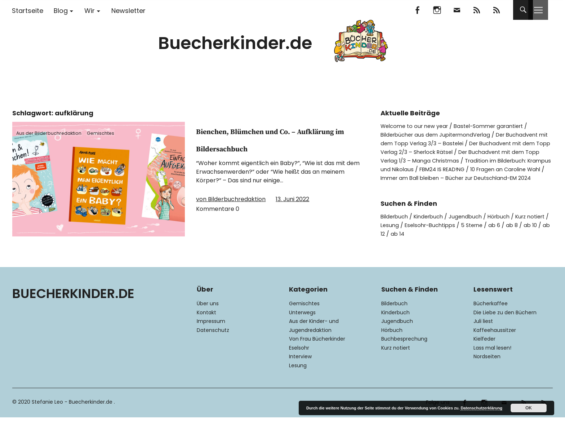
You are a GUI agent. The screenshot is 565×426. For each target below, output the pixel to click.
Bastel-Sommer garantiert (498, 126)
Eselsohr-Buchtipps (458, 234)
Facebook (417, 10)
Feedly (476, 10)
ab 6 (528, 234)
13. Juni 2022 (292, 216)
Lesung (415, 234)
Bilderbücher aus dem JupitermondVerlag (440, 134)
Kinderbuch (433, 225)
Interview (300, 365)
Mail (457, 10)
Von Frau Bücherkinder (317, 347)
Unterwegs (302, 321)
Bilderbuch (396, 225)
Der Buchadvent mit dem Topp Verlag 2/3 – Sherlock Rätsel (462, 147)
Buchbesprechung (404, 347)
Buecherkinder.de (235, 43)
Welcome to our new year (417, 126)
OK (528, 408)
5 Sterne (504, 234)
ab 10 (397, 242)
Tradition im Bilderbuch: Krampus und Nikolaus (463, 164)
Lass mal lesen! (492, 356)
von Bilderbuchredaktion (231, 216)
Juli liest (483, 329)
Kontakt (206, 321)
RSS (496, 10)
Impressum (211, 329)
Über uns (208, 312)
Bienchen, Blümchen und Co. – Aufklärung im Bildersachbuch (275, 147)
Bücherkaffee (490, 312)
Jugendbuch (472, 225)
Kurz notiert (395, 356)
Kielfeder (484, 347)
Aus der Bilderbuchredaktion (54, 132)
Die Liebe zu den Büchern (505, 321)
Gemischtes (113, 132)
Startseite (27, 10)
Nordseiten (487, 365)
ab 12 (417, 242)
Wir (89, 10)
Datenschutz (213, 338)
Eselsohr (299, 356)
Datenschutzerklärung (481, 408)
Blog (61, 10)
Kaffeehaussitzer (494, 338)
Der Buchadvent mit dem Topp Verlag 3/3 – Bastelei (466, 138)
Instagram (437, 10)
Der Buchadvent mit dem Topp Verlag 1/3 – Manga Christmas (462, 156)
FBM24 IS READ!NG (507, 169)
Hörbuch (508, 225)
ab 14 (437, 242)
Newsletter (128, 10)
